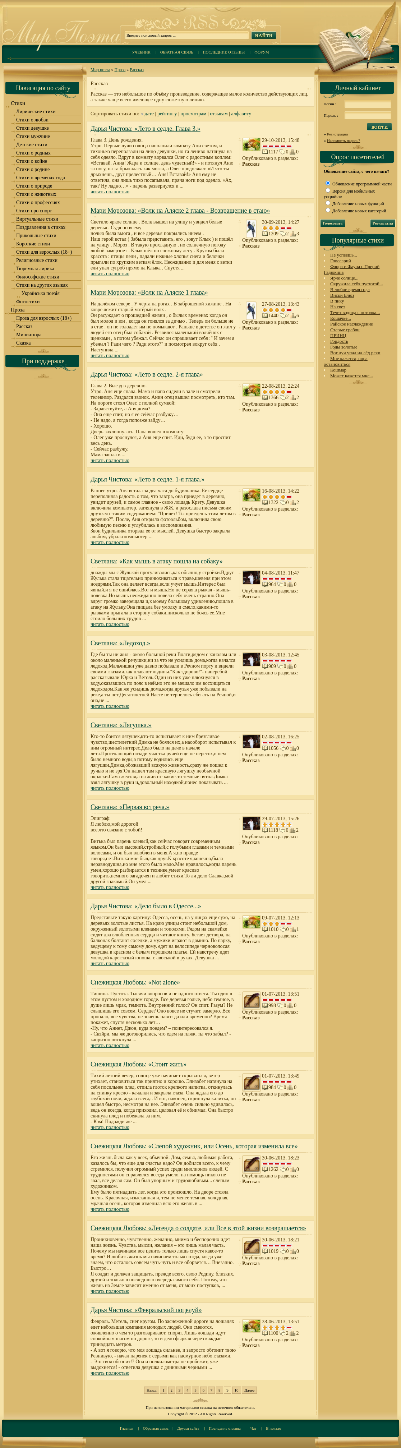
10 (237, 1390)
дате (149, 113)
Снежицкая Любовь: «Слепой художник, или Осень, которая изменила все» (194, 1146)
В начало (273, 1428)
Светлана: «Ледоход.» (120, 643)
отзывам (219, 113)
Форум (261, 52)
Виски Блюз (342, 295)
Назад (152, 1390)
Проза (120, 69)
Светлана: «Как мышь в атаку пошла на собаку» (157, 561)
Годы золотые (344, 347)
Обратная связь (176, 52)
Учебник (141, 52)
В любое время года (350, 289)
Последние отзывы (224, 52)
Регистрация (337, 134)
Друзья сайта (188, 1428)
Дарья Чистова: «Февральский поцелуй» (146, 1310)
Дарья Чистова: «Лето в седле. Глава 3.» (145, 128)
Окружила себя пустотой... (356, 283)
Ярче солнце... (344, 278)
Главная (126, 1428)
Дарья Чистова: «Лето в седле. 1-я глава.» (147, 479)
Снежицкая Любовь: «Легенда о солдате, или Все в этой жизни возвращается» (198, 1228)
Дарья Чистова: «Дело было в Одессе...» (146, 906)
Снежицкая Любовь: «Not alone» (135, 982)
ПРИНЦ (338, 335)
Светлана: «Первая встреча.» (130, 807)
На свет (337, 306)
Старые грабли (345, 329)
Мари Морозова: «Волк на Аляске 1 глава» (149, 292)
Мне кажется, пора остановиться (346, 361)
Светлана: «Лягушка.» (121, 725)
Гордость (339, 341)
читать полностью (110, 191)
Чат (253, 1428)
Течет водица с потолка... (355, 312)
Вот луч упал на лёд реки (355, 352)
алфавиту (241, 113)
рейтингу (167, 113)
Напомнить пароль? (343, 140)
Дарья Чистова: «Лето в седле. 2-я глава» (147, 374)
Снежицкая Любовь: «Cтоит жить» (138, 1064)
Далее (249, 1390)
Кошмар (338, 370)
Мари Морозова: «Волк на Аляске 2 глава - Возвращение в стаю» (180, 210)
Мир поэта (100, 69)
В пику (337, 301)
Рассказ (136, 69)
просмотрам (193, 113)
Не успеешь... (343, 255)
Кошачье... (340, 318)
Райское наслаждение (351, 324)
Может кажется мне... (351, 375)
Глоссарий (340, 260)
